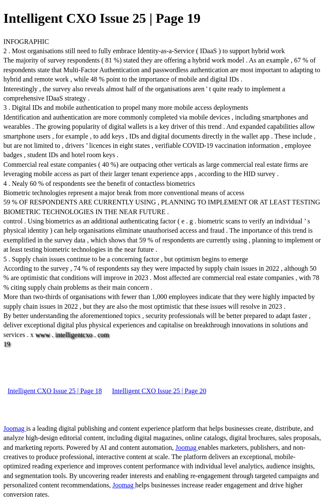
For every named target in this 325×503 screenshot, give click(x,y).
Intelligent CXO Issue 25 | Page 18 (55, 390)
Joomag (14, 428)
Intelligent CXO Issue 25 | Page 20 (159, 390)
